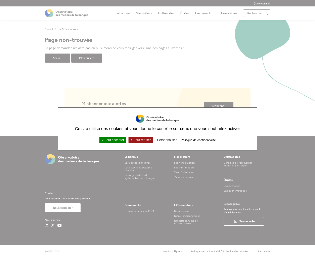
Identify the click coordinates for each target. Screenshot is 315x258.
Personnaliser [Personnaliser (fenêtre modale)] (167, 139)
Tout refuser (140, 139)
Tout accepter (112, 139)
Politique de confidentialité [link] (198, 139)
